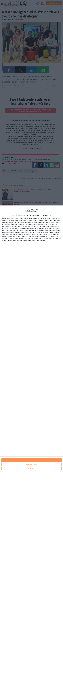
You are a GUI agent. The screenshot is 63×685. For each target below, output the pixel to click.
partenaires (12, 218)
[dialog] (31, 445)
